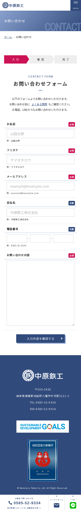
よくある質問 (39, 104)
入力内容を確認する (41, 338)
